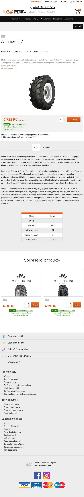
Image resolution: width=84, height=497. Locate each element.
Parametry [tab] (46, 147)
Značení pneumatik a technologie (17, 378)
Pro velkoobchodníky (12, 425)
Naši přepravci (10, 431)
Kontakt (64, 1)
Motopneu (26, 19)
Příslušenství (46, 19)
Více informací (7, 68)
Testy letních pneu (11, 397)
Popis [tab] (36, 147)
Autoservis (71, 19)
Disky (35, 19)
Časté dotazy (9, 422)
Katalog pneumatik (11, 372)
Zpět (79, 26)
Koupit (72, 119)
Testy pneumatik (50, 1)
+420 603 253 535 (44, 7)
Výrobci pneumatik (11, 381)
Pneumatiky (13, 19)
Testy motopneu (10, 406)
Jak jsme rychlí (10, 428)
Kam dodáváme (10, 443)
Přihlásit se (75, 1)
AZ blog (7, 369)
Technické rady (10, 375)
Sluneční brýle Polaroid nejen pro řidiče (20, 387)
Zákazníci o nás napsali (13, 440)
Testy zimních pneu (12, 400)
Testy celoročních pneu (13, 403)
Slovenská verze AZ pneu (14, 437)
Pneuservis (59, 19)
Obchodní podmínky (12, 419)
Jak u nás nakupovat (12, 434)
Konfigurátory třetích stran (14, 384)
